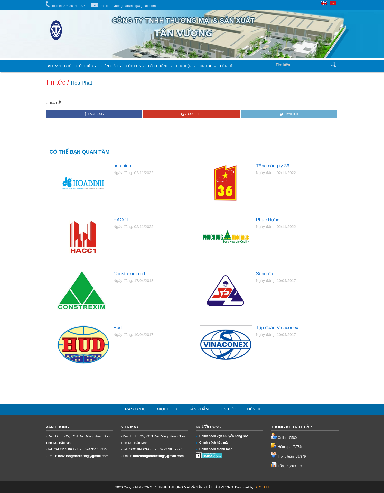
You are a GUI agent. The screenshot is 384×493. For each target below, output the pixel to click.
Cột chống (160, 66)
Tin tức (207, 66)
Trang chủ (60, 66)
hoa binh (122, 165)
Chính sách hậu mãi (212, 442)
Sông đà (264, 273)
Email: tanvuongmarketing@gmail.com (123, 5)
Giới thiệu (86, 66)
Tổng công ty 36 (272, 165)
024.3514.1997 (64, 449)
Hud (117, 327)
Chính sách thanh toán (214, 449)
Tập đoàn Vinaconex (277, 327)
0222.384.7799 (139, 449)
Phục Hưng (267, 219)
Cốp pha (135, 66)
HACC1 (121, 219)
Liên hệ (226, 66)
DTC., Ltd (262, 487)
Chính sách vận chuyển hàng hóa (222, 436)
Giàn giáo (111, 66)
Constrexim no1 (129, 273)
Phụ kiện (185, 66)
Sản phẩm (199, 409)
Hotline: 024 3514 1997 (65, 4)
